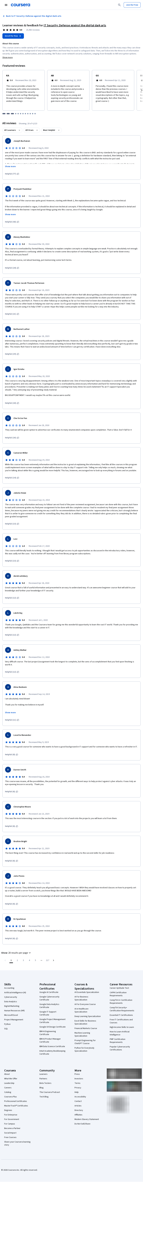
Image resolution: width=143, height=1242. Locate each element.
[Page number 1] (11, 960)
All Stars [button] (29, 130)
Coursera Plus (10, 1096)
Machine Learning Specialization (82, 1034)
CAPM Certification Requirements (118, 994)
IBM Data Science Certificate (52, 1046)
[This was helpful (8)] (12, 754)
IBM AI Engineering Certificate (47, 1033)
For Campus (9, 1123)
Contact (78, 1101)
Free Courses (10, 1137)
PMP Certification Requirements (117, 1041)
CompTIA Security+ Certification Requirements (122, 1009)
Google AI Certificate (48, 992)
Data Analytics (10, 1001)
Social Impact (10, 1132)
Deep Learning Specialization (88, 1016)
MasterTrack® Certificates (16, 1105)
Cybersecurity (10, 997)
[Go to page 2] (17, 960)
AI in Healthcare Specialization (81, 1010)
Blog (41, 1087)
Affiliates (78, 1114)
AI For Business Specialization (81, 998)
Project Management (13, 1019)
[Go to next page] (53, 960)
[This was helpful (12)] (12, 598)
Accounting (9, 988)
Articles (78, 1105)
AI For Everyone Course (85, 1004)
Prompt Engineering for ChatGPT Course (85, 1042)
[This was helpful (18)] (12, 403)
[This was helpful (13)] (12, 524)
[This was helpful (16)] (12, 437)
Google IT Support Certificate (47, 1013)
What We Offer (10, 1078)
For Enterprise (10, 1114)
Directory (79, 1110)
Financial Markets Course (86, 1028)
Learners (43, 1074)
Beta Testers (45, 1083)
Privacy (78, 1087)
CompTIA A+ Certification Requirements (121, 1002)
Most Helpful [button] (49, 130)
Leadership (9, 1083)
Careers (7, 1087)
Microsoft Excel (11, 1015)
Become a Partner (12, 1128)
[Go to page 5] (35, 960)
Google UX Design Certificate (52, 1026)
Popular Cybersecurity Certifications (120, 1048)
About (7, 1074)
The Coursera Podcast (49, 1092)
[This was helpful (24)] (12, 268)
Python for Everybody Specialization (84, 1049)
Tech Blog (44, 1096)
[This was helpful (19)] (12, 354)
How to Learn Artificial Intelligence (119, 1033)
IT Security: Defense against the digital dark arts (75, 25)
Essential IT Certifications (121, 1015)
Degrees (8, 1110)
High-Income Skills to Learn (122, 1027)
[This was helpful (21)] (12, 314)
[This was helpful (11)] (12, 720)
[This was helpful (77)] (12, 174)
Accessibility (80, 1096)
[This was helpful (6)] (12, 791)
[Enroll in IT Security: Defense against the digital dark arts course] (13, 36)
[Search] (119, 5)
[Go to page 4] (29, 960)
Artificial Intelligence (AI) (15, 992)
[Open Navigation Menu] (6, 5)
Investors (79, 1078)
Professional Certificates (15, 1101)
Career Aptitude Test (119, 988)
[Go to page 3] (23, 960)
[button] (16, 952)
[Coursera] (20, 5)
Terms (77, 1083)
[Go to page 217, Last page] (47, 960)
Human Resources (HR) (14, 1010)
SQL (6, 1028)
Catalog (7, 1092)
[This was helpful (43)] (12, 222)
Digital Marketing (11, 1006)
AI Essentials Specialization (87, 992)
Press (77, 1074)
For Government (11, 1119)
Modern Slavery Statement (87, 1119)
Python (7, 1024)
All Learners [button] (10, 130)
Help (77, 1092)
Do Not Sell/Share (82, 1123)
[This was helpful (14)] (12, 477)
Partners (43, 1078)
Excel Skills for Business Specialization (85, 1022)
